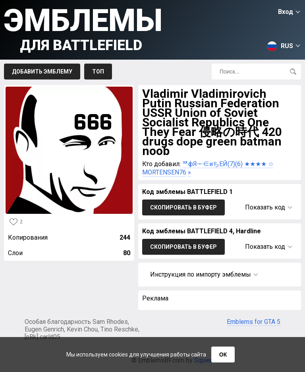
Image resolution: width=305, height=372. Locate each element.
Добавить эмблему (42, 71)
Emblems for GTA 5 (253, 322)
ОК (223, 354)
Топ (98, 71)
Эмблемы (83, 28)
